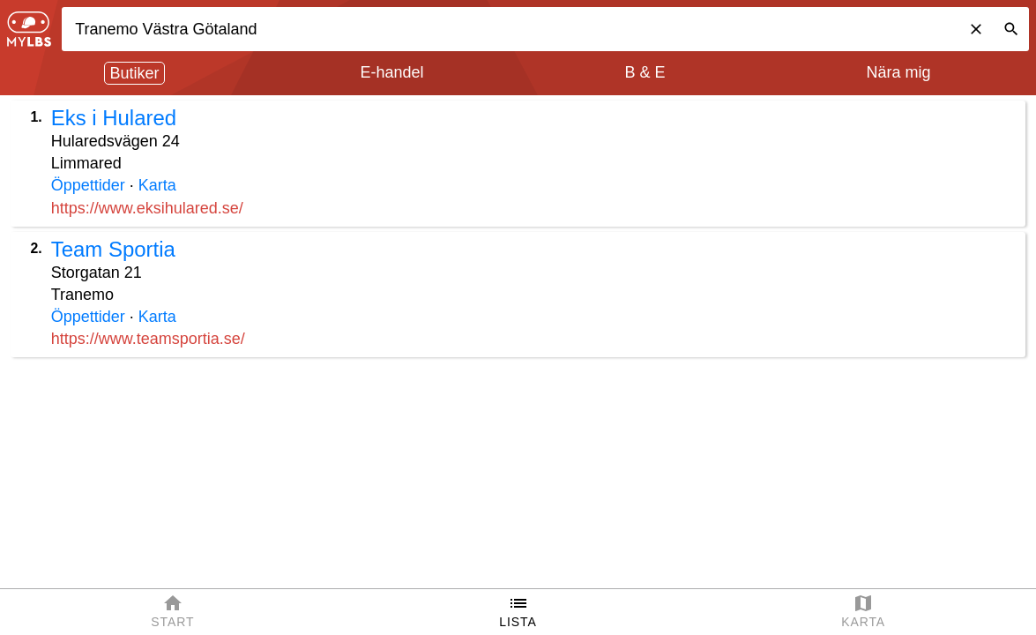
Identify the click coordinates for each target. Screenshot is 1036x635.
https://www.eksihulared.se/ (147, 208)
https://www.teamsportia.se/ (148, 338)
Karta (157, 185)
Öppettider (88, 185)
